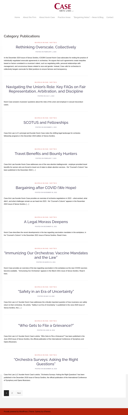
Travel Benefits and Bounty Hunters (46, 153)
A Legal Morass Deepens (46, 221)
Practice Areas (64, 17)
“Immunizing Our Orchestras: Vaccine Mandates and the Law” (46, 255)
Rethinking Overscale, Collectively (46, 47)
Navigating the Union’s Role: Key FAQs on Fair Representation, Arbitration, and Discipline (46, 89)
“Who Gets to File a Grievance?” (46, 325)
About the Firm (29, 17)
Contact (109, 17)
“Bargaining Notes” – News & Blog (88, 17)
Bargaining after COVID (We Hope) (46, 187)
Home (17, 17)
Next (19, 393)
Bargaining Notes (46, 42)
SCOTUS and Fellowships (46, 122)
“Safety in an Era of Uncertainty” (46, 291)
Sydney (38, 411)
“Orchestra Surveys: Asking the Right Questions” (46, 361)
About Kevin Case (47, 17)
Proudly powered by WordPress (16, 411)
